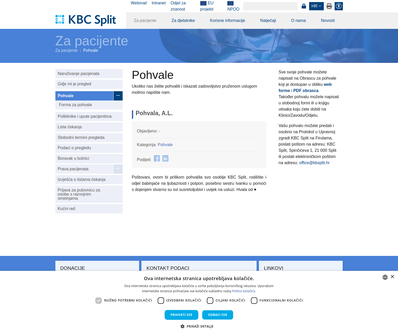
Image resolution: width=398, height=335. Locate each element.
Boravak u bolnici (73, 158)
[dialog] (199, 303)
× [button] (392, 277)
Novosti (328, 20)
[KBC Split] (88, 20)
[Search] (270, 6)
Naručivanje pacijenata (78, 73)
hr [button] (314, 6)
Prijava (304, 6)
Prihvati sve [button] (181, 315)
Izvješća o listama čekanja (82, 179)
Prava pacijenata (73, 169)
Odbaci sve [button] (217, 315)
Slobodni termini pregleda (81, 137)
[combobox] (385, 277)
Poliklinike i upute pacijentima (85, 116)
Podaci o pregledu (74, 148)
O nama (298, 20)
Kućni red (66, 208)
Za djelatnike (183, 20)
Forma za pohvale (75, 105)
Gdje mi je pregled (74, 84)
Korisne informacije (227, 20)
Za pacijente (145, 20)
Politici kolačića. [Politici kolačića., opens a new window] (244, 291)
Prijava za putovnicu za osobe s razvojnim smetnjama (79, 194)
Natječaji (268, 20)
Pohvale (65, 96)
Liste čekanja (70, 127)
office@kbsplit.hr (314, 163)
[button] (199, 326)
